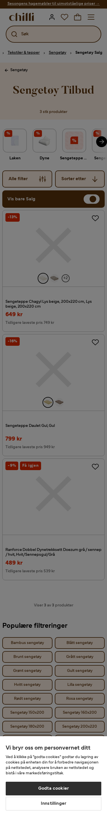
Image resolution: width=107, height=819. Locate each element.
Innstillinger (53, 804)
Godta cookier (53, 789)
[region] (53, 777)
